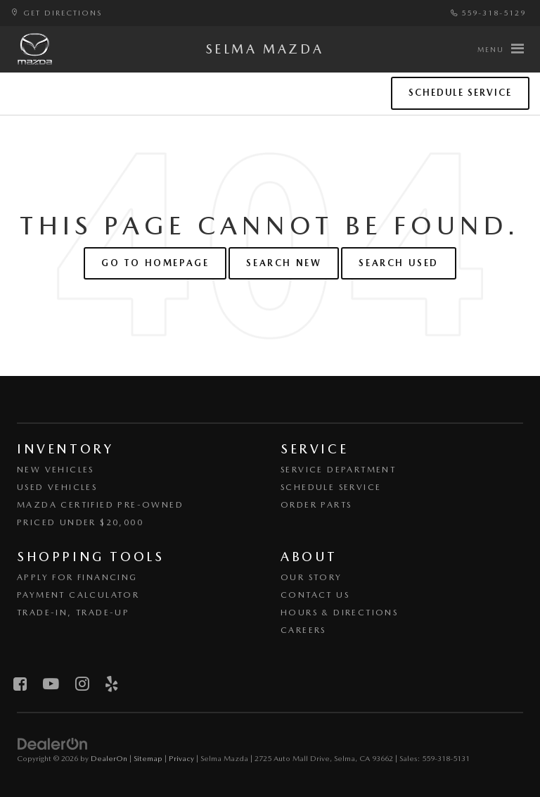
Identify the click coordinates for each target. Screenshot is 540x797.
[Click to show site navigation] (500, 49)
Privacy (181, 758)
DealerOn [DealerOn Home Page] (109, 758)
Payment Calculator (78, 595)
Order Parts (316, 505)
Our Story (311, 577)
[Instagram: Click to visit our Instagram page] (82, 684)
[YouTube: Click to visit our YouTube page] (51, 684)
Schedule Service (460, 92)
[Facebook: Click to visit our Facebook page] (20, 684)
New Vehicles (55, 470)
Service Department (338, 470)
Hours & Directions (339, 612)
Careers (303, 630)
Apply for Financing (77, 577)
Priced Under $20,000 (80, 522)
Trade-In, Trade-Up (73, 612)
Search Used (399, 263)
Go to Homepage (155, 263)
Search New (283, 263)
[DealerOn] (53, 743)
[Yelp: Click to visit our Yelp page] (111, 684)
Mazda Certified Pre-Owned (100, 505)
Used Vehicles (57, 487)
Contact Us (315, 595)
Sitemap (148, 758)
